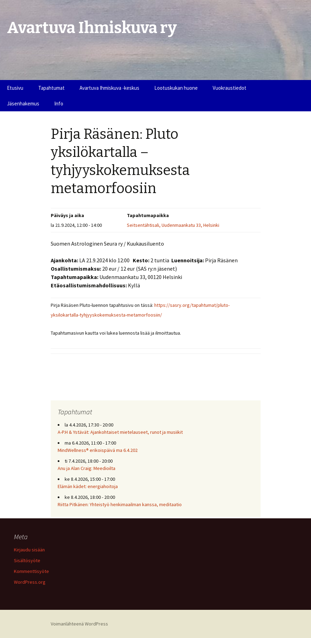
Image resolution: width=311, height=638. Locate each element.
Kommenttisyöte (31, 571)
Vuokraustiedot (229, 88)
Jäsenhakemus (23, 103)
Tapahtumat (51, 88)
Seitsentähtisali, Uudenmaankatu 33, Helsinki (173, 225)
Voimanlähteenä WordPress (79, 624)
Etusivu (15, 88)
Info (58, 103)
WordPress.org (30, 582)
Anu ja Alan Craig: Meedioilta (86, 468)
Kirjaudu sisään (29, 550)
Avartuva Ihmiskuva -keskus (109, 88)
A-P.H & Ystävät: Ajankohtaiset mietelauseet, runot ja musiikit (120, 432)
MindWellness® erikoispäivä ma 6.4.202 (98, 450)
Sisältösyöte (27, 560)
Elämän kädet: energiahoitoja (88, 486)
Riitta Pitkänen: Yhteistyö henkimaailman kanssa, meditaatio (120, 504)
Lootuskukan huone (176, 88)
